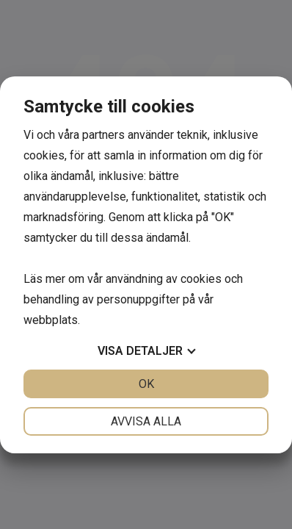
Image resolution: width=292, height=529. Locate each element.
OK (146, 384)
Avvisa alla (146, 421)
